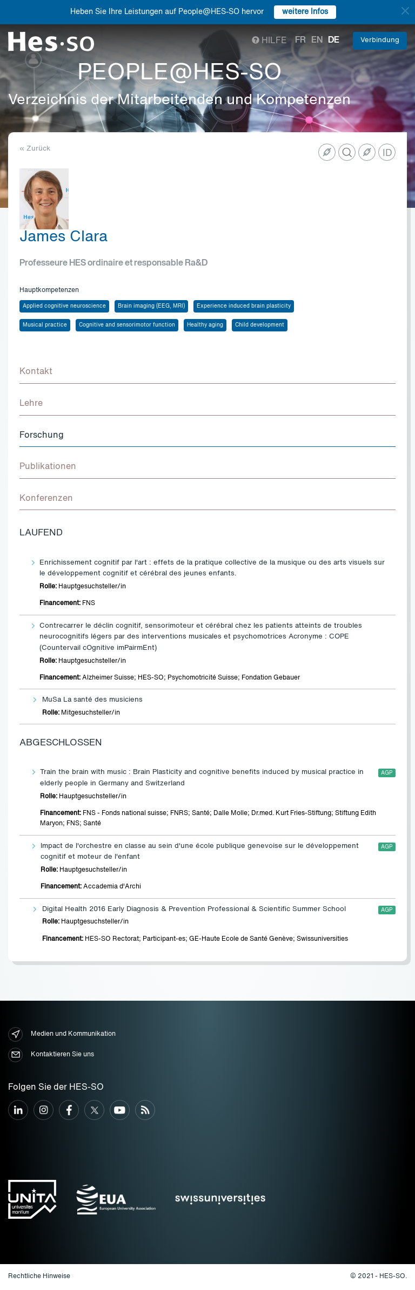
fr (300, 40)
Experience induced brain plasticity (244, 306)
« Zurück (34, 148)
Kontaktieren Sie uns (51, 1055)
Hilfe (269, 41)
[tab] (207, 372)
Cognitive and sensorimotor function (127, 325)
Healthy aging (205, 325)
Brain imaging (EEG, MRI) (151, 306)
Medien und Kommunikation (62, 1034)
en (317, 40)
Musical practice (45, 325)
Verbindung (379, 40)
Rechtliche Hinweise (39, 1276)
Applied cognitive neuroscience (64, 306)
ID (387, 153)
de (333, 40)
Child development (259, 325)
